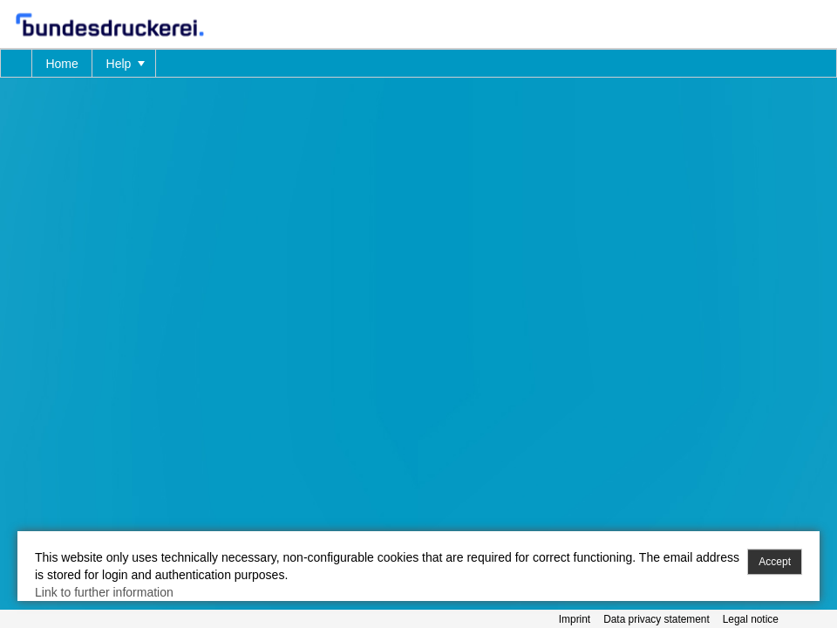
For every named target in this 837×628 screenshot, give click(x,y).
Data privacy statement (656, 619)
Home (61, 64)
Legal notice (751, 619)
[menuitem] (16, 63)
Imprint (574, 619)
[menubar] (418, 63)
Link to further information (104, 592)
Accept (775, 562)
